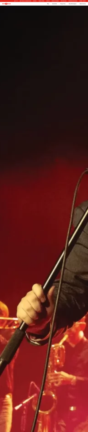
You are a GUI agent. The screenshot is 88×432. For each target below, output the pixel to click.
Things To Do (62, 3)
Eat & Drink (54, 3)
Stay (48, 3)
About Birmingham (72, 3)
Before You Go (83, 3)
